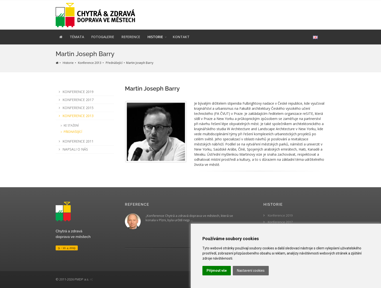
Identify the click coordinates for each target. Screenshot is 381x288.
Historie (68, 63)
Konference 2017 (75, 99)
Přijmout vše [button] (217, 270)
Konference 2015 (75, 107)
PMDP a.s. (82, 279)
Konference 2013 (89, 63)
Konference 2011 (75, 141)
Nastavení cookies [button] (251, 270)
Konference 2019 (75, 91)
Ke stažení (69, 125)
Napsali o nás (72, 149)
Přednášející (114, 63)
